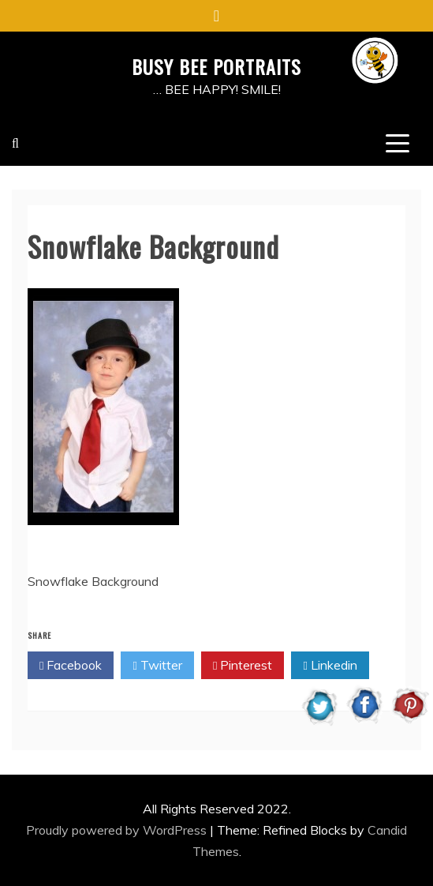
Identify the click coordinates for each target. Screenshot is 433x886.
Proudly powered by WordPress (118, 830)
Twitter (157, 665)
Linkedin (329, 665)
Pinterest (242, 665)
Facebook (70, 665)
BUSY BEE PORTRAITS (216, 66)
